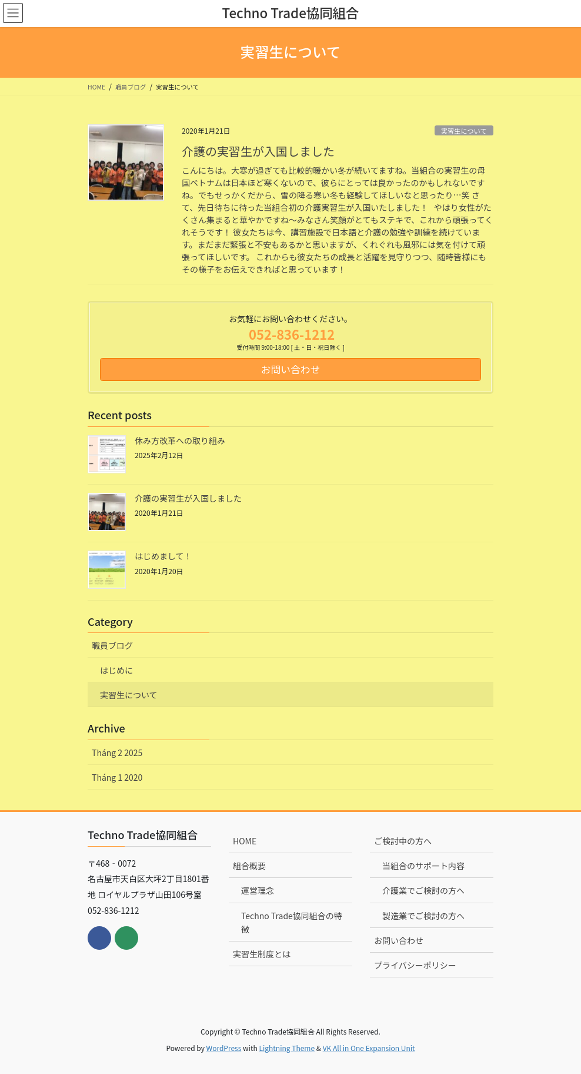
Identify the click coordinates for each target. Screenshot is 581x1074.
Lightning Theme (287, 1048)
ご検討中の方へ (403, 841)
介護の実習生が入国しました (258, 151)
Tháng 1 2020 (117, 777)
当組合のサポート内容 (423, 865)
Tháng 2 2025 (117, 752)
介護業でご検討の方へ (423, 890)
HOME (244, 841)
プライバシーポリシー (415, 965)
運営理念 (257, 890)
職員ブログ (112, 645)
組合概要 (249, 865)
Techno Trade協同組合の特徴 (291, 922)
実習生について (464, 130)
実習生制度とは (261, 954)
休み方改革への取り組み (180, 440)
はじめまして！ (163, 556)
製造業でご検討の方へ (423, 915)
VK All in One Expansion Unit (369, 1048)
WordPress (224, 1048)
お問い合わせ (398, 940)
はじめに (116, 670)
